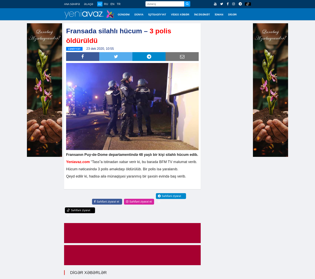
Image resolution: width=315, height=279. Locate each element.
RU (106, 4)
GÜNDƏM (124, 14)
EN (112, 4)
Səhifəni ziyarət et (106, 201)
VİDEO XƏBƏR (180, 14)
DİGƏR (232, 14)
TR (119, 4)
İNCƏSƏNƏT (202, 14)
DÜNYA (138, 14)
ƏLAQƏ (88, 4)
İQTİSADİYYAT (157, 14)
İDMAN (219, 14)
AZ (100, 4)
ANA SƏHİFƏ (72, 4)
